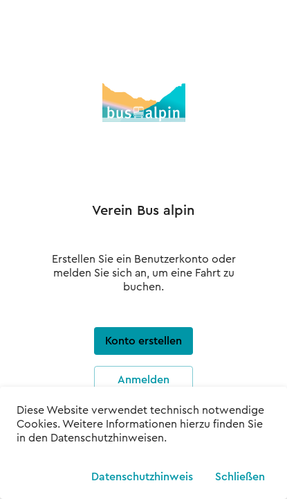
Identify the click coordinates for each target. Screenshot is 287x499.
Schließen (240, 474)
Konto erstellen (143, 341)
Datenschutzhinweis (142, 474)
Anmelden (143, 380)
